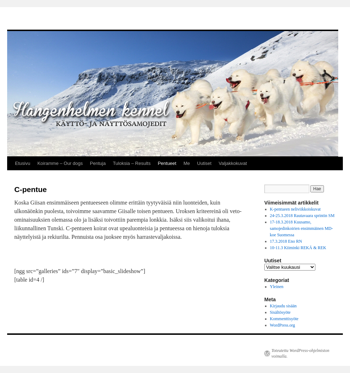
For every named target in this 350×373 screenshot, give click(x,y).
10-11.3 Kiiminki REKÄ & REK (298, 247)
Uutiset (204, 163)
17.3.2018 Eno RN (286, 241)
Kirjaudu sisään (283, 305)
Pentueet (167, 163)
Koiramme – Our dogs (60, 163)
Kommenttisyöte (284, 318)
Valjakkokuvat (233, 163)
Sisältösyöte (280, 312)
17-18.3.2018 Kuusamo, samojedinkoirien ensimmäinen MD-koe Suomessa (301, 228)
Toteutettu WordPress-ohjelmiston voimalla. (300, 353)
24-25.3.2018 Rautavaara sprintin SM (302, 215)
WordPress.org (282, 325)
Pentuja (98, 163)
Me (187, 163)
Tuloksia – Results (132, 163)
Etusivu (22, 163)
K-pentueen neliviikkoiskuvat (295, 209)
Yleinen (277, 286)
